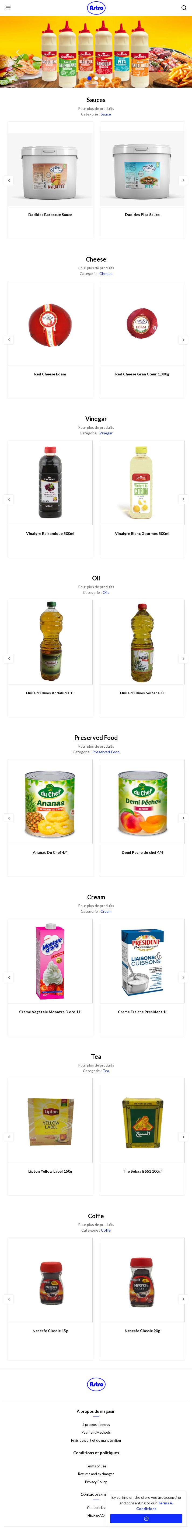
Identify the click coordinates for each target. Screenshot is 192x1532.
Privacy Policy (96, 1482)
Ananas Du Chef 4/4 (50, 852)
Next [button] (174, 52)
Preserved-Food (106, 752)
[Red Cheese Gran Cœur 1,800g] (142, 323)
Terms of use (96, 1466)
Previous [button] (17, 52)
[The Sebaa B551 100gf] (142, 1120)
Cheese (106, 273)
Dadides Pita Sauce (142, 214)
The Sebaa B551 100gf (142, 1171)
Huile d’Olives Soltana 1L (142, 693)
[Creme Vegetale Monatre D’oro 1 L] (50, 961)
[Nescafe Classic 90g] (142, 1280)
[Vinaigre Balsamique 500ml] (50, 483)
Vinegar (106, 433)
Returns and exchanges (96, 1474)
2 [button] (96, 78)
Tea (106, 1070)
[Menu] (8, 8)
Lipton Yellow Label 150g (50, 1171)
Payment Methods (96, 1432)
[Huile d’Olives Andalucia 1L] (50, 642)
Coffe (106, 1230)
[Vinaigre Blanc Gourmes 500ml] (142, 483)
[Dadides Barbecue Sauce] (50, 164)
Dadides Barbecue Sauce (50, 214)
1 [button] (89, 78)
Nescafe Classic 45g (50, 1330)
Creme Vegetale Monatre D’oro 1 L (50, 1011)
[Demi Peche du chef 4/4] (142, 801)
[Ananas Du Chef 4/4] (50, 801)
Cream (105, 911)
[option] (96, 52)
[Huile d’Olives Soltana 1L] (142, 642)
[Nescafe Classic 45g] (50, 1280)
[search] (184, 8)
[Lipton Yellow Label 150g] (50, 1120)
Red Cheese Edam (50, 374)
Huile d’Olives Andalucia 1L (50, 693)
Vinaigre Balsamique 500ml (50, 533)
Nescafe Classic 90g (142, 1330)
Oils (106, 592)
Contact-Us (96, 1507)
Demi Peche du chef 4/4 (142, 852)
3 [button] (103, 78)
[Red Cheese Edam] (50, 323)
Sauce (106, 114)
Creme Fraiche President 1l (142, 1011)
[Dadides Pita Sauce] (142, 164)
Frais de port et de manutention (96, 1440)
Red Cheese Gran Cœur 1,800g (142, 374)
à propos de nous (96, 1424)
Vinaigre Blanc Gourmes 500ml (142, 533)
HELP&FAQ (96, 1515)
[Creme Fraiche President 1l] (142, 961)
